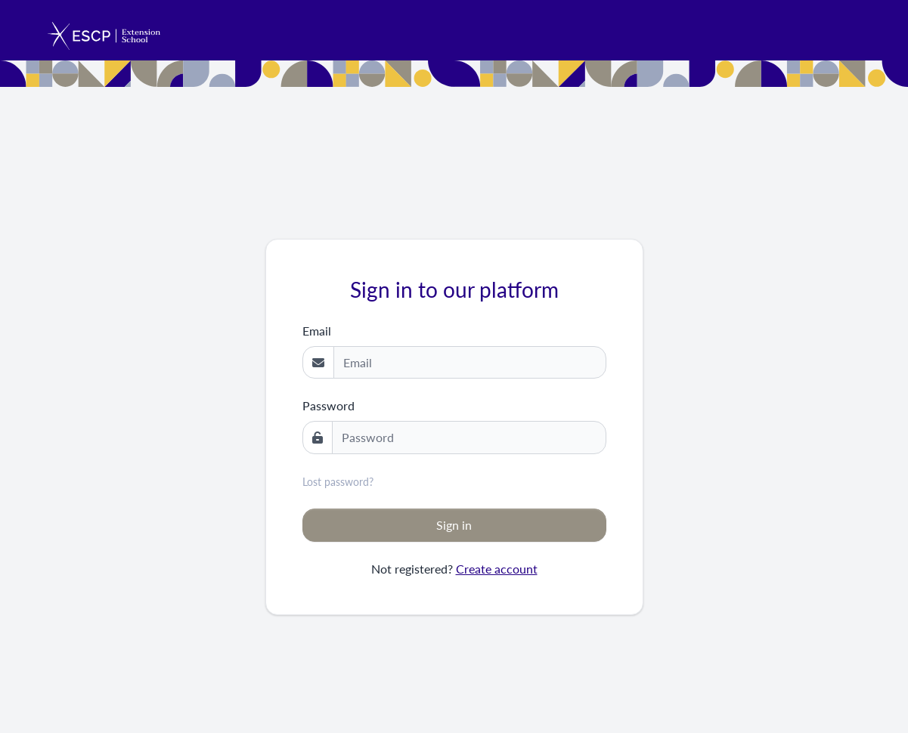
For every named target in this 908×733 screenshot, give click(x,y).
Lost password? (337, 481)
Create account (497, 568)
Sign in (454, 525)
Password (328, 405)
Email (316, 330)
